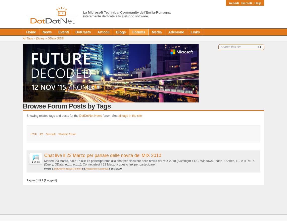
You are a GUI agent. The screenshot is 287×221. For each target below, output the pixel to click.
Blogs (121, 32)
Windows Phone (67, 134)
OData (52, 38)
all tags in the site (130, 116)
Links (195, 32)
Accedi (234, 3)
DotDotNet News (90, 116)
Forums (138, 32)
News (47, 32)
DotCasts (83, 32)
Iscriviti (246, 3)
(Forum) (77, 168)
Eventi (63, 32)
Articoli (103, 32)
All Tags (28, 38)
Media (157, 32)
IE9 (41, 134)
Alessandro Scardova (97, 168)
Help (258, 3)
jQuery (40, 38)
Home (31, 32)
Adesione (176, 32)
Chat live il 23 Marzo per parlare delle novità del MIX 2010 (102, 155)
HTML (34, 134)
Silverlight (51, 134)
